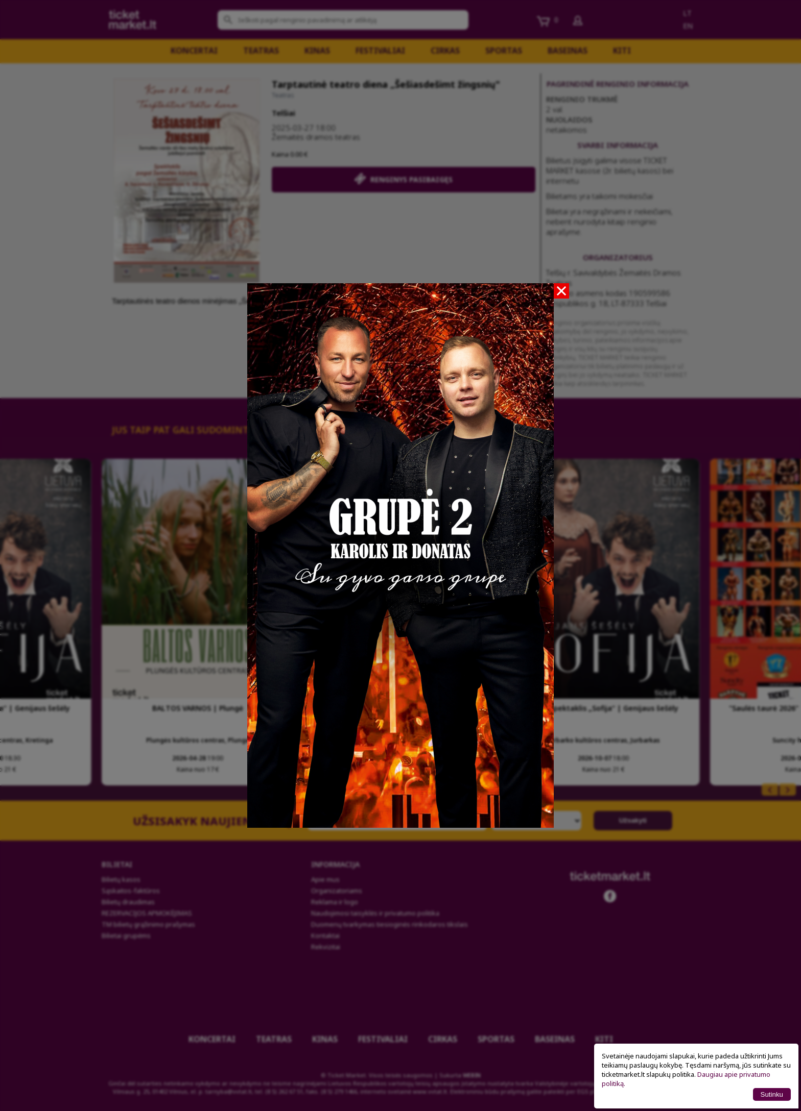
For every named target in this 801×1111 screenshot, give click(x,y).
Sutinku (772, 1094)
